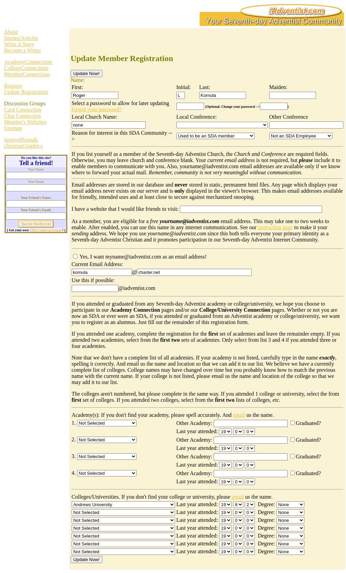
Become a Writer (22, 50)
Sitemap (13, 128)
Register (13, 86)
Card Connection (22, 110)
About (11, 32)
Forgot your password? (97, 109)
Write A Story (19, 44)
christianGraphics (23, 146)
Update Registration (26, 92)
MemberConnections (27, 74)
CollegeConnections (26, 68)
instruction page (275, 227)
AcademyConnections (28, 62)
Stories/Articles (21, 38)
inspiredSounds (21, 140)
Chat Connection (22, 116)
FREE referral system (45, 230)
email (239, 415)
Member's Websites (25, 122)
